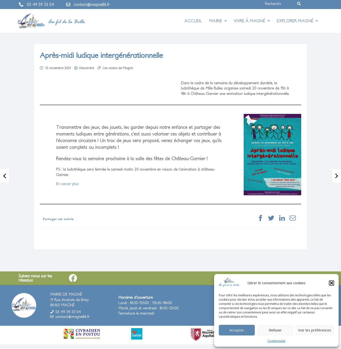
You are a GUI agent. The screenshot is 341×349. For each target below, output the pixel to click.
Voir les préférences (314, 330)
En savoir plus (67, 183)
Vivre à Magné (252, 20)
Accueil (193, 20)
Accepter (236, 330)
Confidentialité (276, 340)
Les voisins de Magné (118, 68)
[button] (331, 283)
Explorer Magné (297, 20)
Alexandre (86, 68)
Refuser (275, 330)
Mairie (218, 20)
